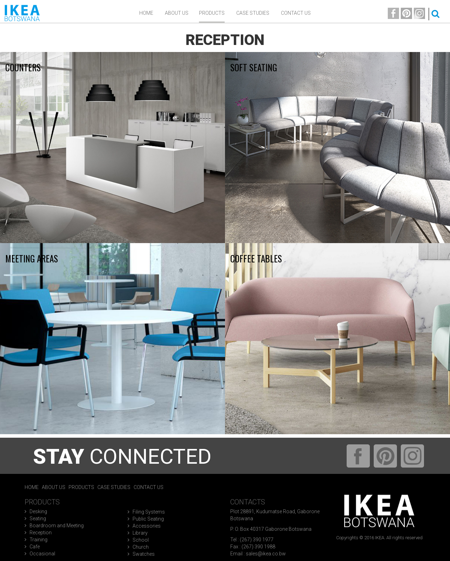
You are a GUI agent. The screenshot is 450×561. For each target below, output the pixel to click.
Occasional (42, 553)
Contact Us (296, 13)
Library (140, 533)
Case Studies (252, 13)
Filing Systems (149, 512)
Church (141, 547)
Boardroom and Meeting (57, 525)
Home (146, 13)
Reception (41, 532)
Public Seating (148, 519)
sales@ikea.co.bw (266, 553)
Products (212, 13)
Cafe (35, 546)
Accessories (147, 526)
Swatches (144, 554)
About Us (53, 487)
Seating (38, 518)
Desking (38, 511)
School (141, 540)
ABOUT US (176, 13)
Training (38, 539)
